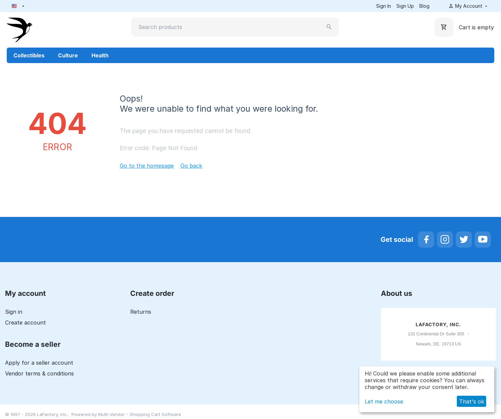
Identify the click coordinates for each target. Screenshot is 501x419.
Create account (25, 322)
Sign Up (405, 6)
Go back (191, 165)
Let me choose (384, 401)
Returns (140, 311)
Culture (68, 55)
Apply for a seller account (39, 362)
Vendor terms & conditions (39, 373)
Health (100, 55)
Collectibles (29, 55)
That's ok (471, 401)
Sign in (13, 311)
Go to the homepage (147, 165)
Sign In (383, 6)
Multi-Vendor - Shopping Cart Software (139, 414)
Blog (424, 6)
